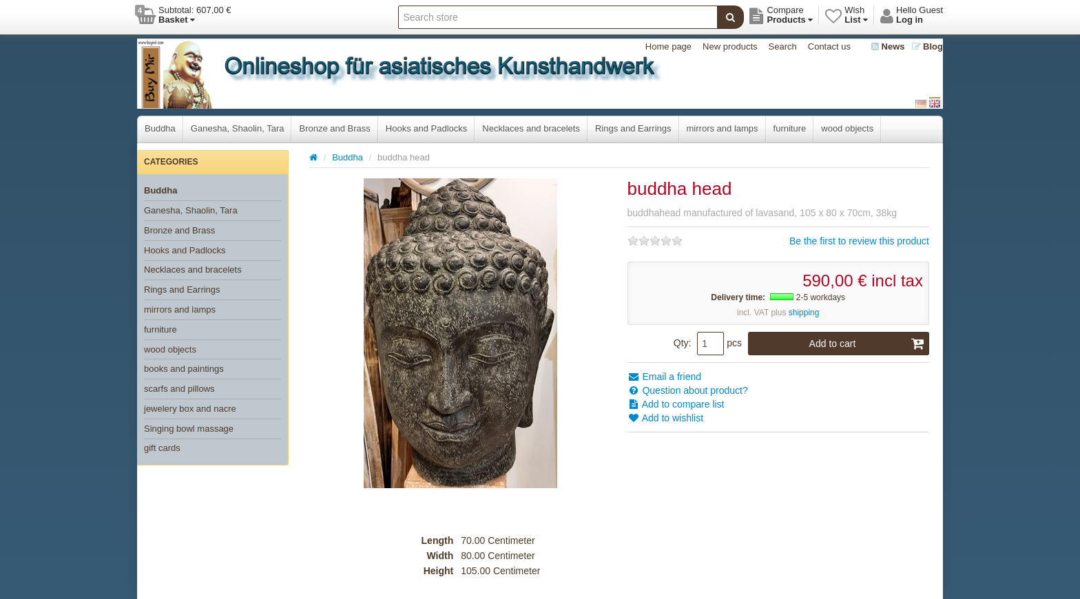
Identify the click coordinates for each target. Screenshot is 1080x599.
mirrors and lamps (722, 128)
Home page (668, 46)
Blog (928, 46)
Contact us (829, 46)
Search (783, 46)
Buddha (160, 128)
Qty (681, 342)
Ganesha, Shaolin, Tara (237, 128)
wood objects (847, 128)
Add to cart (866, 343)
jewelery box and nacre (190, 408)
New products (730, 46)
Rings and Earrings (633, 128)
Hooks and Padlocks (427, 128)
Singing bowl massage (188, 428)
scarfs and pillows (179, 388)
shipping (804, 312)
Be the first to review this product (859, 240)
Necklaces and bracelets (531, 128)
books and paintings (184, 369)
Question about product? (687, 390)
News (888, 46)
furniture (790, 128)
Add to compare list (676, 404)
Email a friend (664, 376)
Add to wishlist (665, 417)
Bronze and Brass (334, 128)
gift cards (162, 448)
